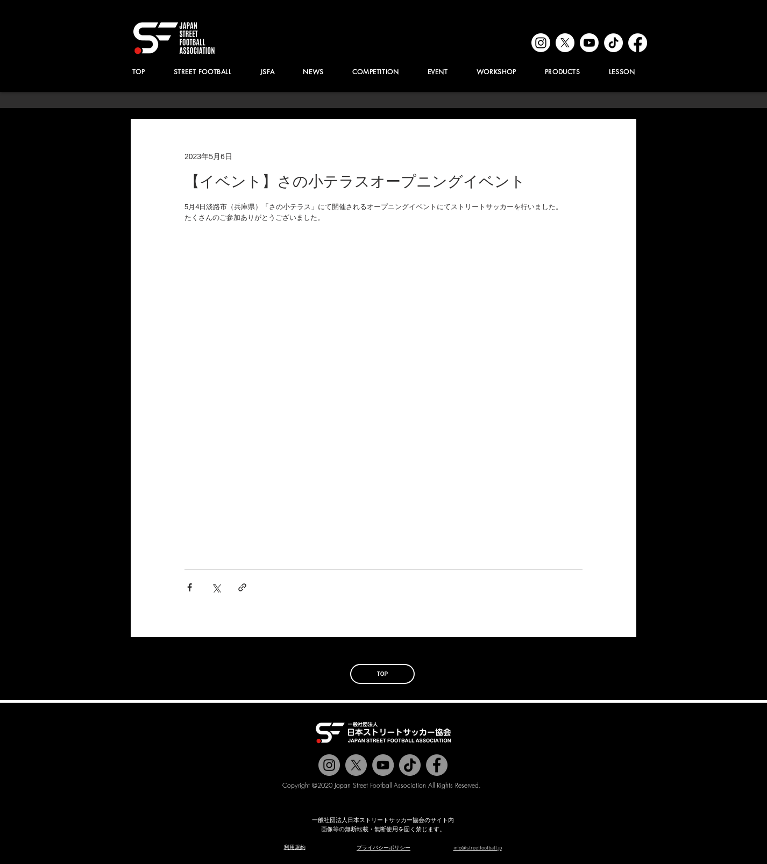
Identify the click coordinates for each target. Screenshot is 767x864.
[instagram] (540, 42)
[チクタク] (410, 765)
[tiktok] (613, 42)
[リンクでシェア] (242, 587)
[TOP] (382, 674)
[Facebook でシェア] (189, 587)
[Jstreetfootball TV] (383, 765)
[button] (267, 72)
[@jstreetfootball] (329, 765)
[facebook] (637, 42)
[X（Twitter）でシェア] (216, 587)
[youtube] (589, 42)
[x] (565, 42)
